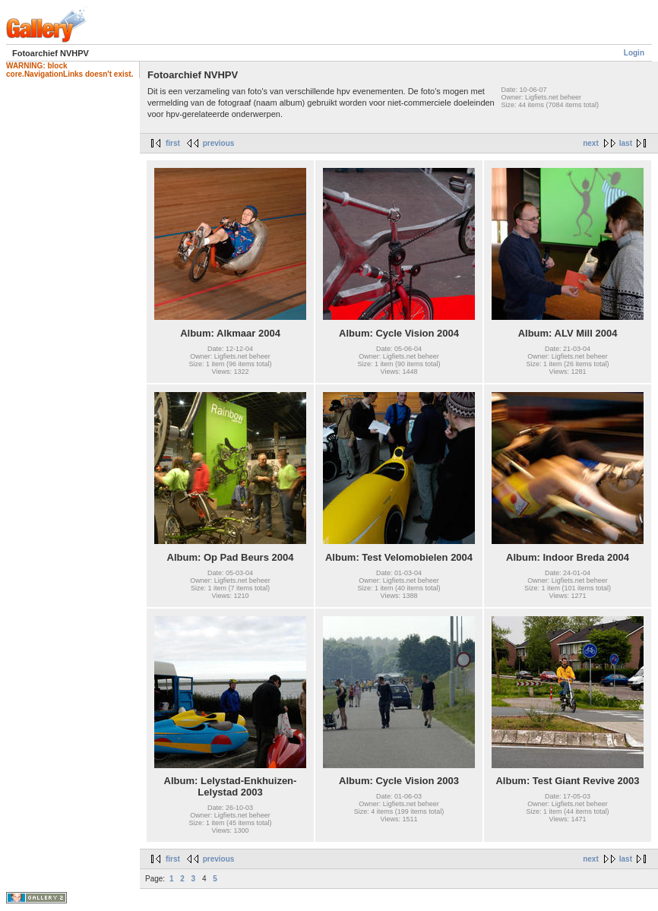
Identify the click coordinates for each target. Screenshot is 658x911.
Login (634, 53)
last (625, 143)
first (173, 143)
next (591, 143)
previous (219, 143)
